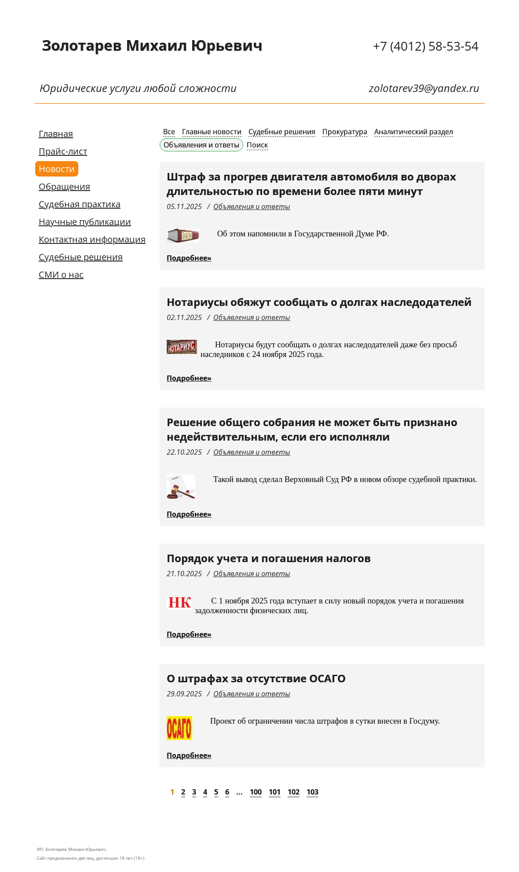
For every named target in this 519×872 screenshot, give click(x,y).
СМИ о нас (61, 274)
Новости (57, 169)
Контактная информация (92, 239)
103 (312, 792)
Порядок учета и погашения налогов (269, 558)
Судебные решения (81, 257)
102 (294, 792)
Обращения (64, 186)
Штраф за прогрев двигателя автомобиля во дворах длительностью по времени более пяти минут (311, 183)
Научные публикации (85, 222)
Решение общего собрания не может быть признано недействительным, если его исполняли (312, 429)
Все (169, 131)
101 (275, 792)
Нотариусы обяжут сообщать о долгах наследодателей (319, 301)
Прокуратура (344, 131)
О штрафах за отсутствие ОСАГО (256, 678)
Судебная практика (80, 204)
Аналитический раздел (413, 131)
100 (256, 792)
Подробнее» (189, 258)
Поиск (257, 145)
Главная (56, 134)
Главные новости (211, 131)
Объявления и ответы (201, 145)
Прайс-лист (63, 151)
